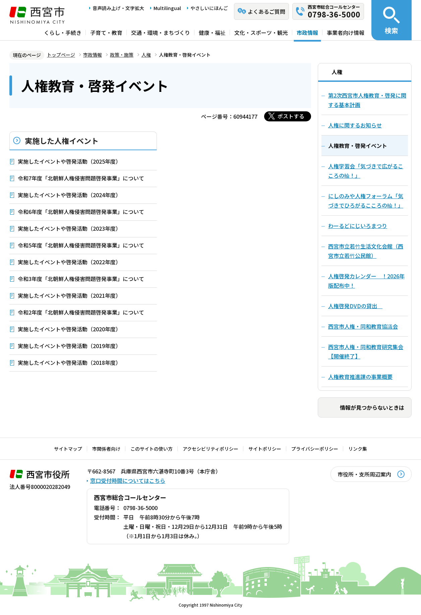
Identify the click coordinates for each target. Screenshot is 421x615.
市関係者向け (106, 448)
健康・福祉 (212, 33)
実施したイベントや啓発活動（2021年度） (69, 295)
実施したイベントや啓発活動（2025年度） (69, 161)
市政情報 (307, 33)
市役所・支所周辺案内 (364, 474)
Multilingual (167, 8)
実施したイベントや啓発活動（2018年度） (69, 362)
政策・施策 (121, 54)
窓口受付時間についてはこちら (127, 481)
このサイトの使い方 (151, 448)
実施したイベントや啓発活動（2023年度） (69, 228)
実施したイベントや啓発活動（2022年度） (69, 262)
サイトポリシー (264, 448)
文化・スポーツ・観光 (261, 33)
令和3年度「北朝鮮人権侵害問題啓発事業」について (81, 279)
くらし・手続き (62, 33)
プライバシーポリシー (314, 448)
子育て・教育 (106, 33)
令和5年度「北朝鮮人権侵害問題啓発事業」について (81, 245)
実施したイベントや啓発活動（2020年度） (69, 329)
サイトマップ (68, 448)
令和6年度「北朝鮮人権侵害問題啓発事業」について (81, 212)
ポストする (291, 116)
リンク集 (357, 448)
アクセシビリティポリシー (210, 448)
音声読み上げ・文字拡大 (118, 8)
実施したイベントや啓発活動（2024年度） (69, 195)
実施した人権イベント (62, 140)
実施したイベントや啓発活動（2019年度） (69, 346)
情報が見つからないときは (372, 407)
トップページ (61, 54)
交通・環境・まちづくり (160, 33)
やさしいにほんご (209, 8)
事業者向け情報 (345, 33)
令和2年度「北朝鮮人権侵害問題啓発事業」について (81, 312)
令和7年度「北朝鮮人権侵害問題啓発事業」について (81, 178)
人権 (146, 54)
